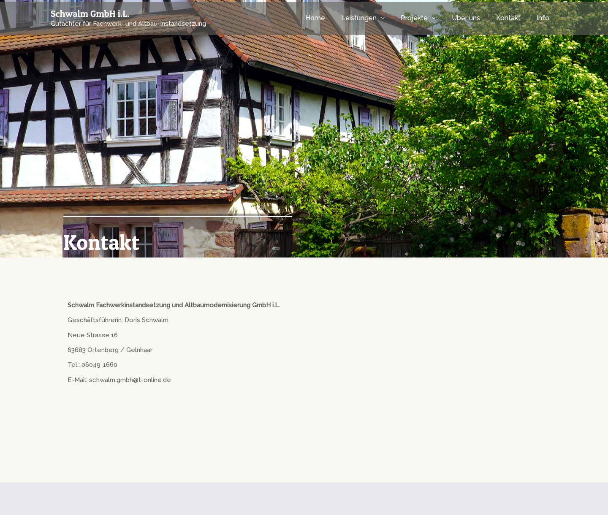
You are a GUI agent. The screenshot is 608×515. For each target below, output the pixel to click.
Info (544, 18)
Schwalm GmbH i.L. (90, 13)
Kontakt (512, 18)
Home (329, 18)
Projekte (423, 18)
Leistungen (370, 18)
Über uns (472, 18)
